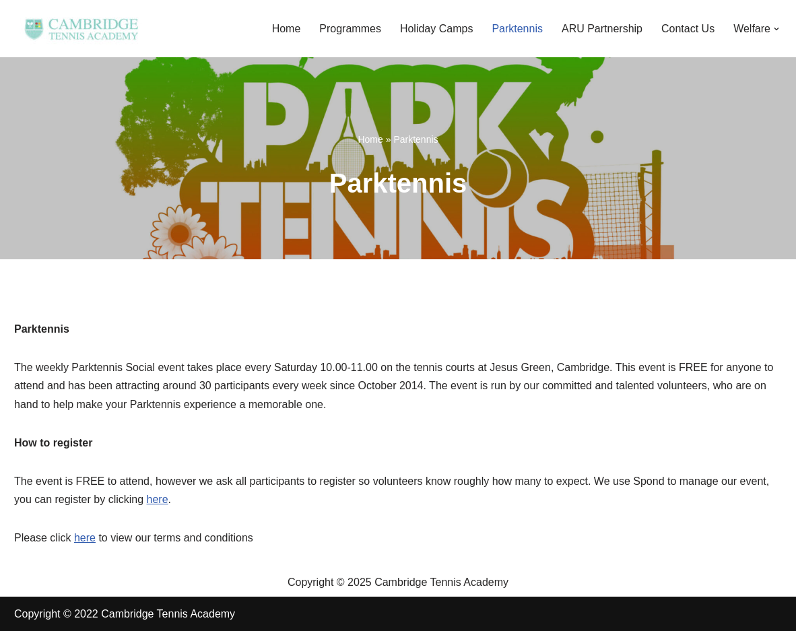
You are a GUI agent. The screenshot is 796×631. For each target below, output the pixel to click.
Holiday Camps (436, 28)
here (157, 499)
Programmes (350, 28)
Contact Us (688, 28)
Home (286, 28)
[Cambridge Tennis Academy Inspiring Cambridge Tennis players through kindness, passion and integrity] (81, 28)
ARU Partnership (602, 28)
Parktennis (517, 28)
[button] (776, 29)
